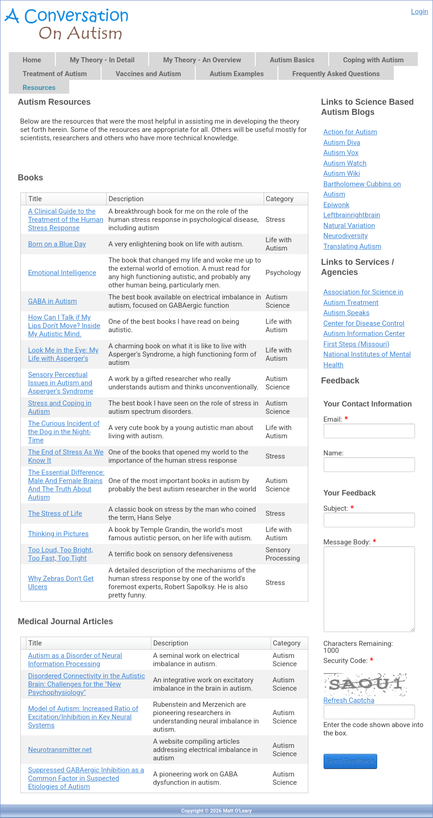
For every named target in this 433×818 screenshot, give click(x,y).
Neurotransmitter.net (60, 750)
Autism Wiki (342, 173)
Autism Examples (237, 74)
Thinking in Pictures (58, 534)
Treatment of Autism (55, 74)
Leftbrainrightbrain (352, 215)
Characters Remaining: (358, 643)
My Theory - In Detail (102, 60)
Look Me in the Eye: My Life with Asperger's (63, 354)
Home (32, 60)
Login (419, 11)
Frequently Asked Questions (335, 74)
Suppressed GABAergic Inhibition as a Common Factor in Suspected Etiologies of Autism (86, 778)
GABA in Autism (52, 301)
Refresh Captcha (349, 700)
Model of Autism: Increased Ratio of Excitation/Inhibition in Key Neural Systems (83, 717)
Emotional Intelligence (62, 273)
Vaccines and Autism (148, 74)
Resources (39, 88)
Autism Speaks (347, 313)
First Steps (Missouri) (357, 344)
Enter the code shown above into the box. (374, 729)
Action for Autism (351, 132)
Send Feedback (350, 761)
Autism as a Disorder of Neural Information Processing (75, 659)
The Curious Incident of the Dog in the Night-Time (64, 431)
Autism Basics (292, 60)
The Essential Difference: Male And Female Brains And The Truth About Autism (66, 485)
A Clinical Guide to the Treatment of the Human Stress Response (65, 219)
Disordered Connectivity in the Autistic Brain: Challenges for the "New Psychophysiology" (86, 684)
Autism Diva (342, 142)
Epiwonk (336, 205)
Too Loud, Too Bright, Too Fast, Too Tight (60, 554)
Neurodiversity (346, 236)
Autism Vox (341, 153)
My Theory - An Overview (202, 60)
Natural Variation (349, 225)
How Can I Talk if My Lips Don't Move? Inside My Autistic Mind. (64, 325)
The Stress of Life (55, 513)
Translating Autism (353, 246)
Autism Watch (345, 163)
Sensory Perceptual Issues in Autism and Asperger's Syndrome (60, 382)
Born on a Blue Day (57, 244)
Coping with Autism (373, 60)
